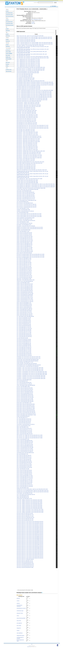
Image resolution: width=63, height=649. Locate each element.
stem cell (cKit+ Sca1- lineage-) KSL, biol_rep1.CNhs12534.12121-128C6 (29, 435)
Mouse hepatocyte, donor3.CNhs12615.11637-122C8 (26, 165)
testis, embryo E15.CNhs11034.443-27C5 (24, 456)
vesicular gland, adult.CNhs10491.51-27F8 (24, 498)
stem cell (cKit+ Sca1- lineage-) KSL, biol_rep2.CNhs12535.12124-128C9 (29, 436)
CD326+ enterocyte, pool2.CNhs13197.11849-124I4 (26, 41)
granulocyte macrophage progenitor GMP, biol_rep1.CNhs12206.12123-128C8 (30, 254)
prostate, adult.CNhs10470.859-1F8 (23, 416)
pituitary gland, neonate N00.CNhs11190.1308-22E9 (26, 412)
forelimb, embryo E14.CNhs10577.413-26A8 (24, 247)
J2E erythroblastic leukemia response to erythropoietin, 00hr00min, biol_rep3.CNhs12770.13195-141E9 (35, 84)
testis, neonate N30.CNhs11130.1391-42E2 (24, 467)
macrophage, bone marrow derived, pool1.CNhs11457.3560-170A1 (28, 356)
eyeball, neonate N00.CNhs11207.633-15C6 (24, 238)
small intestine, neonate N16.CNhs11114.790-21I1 (26, 424)
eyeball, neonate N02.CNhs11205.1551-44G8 (25, 240)
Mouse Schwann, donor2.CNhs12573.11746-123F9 (26, 160)
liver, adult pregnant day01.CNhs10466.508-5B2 (25, 316)
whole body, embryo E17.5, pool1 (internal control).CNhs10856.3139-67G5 (30, 537)
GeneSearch (36, 2)
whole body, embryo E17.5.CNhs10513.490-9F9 (25, 559)
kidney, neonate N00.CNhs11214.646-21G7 (24, 309)
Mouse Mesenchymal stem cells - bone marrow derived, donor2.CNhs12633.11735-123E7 (32, 126)
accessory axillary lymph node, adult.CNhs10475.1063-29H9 (27, 189)
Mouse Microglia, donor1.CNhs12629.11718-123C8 (26, 129)
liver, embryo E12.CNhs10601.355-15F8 (24, 317)
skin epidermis (19, 623)
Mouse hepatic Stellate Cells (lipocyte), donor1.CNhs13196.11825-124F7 (29, 163)
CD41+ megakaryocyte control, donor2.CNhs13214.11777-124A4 (28, 64)
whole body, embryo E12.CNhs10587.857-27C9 (25, 514)
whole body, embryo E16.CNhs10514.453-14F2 (25, 520)
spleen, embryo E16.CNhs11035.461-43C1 (24, 428)
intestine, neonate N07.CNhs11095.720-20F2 (25, 296)
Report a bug (29, 646)
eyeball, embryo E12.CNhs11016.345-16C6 (24, 232)
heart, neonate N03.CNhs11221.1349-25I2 (24, 270)
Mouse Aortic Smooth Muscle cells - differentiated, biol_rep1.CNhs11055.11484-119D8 (32, 98)
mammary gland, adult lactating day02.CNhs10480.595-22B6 (28, 359)
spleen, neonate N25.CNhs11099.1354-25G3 (25, 433)
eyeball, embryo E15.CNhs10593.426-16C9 (24, 235)
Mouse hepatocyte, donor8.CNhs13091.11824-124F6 (26, 168)
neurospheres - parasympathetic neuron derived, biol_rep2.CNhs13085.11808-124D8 (32, 373)
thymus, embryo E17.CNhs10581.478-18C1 (24, 474)
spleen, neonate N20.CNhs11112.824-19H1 (24, 432)
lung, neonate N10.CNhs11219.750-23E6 (24, 351)
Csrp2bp (33, 22)
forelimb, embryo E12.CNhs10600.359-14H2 (24, 244)
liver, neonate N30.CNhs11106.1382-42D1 (24, 336)
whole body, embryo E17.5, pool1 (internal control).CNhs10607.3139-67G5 (30, 528)
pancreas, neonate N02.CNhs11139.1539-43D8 (25, 397)
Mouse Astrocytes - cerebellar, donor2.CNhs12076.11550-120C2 (28, 103)
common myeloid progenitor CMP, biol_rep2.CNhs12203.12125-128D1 (29, 215)
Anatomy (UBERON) (9, 53)
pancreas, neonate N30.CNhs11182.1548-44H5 (25, 401)
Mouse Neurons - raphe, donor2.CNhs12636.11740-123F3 (27, 144)
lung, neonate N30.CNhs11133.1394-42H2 (24, 355)
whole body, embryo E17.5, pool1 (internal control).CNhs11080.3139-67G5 (30, 547)
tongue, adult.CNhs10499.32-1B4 (23, 487)
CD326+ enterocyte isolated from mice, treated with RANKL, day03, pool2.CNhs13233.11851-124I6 (34, 38)
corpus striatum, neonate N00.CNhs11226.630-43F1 (26, 220)
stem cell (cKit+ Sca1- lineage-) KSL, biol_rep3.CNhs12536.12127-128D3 (29, 437)
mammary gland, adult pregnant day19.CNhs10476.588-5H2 (27, 360)
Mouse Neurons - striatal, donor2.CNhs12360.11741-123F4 (27, 148)
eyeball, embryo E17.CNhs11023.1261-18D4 (25, 236)
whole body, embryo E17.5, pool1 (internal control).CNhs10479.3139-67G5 (30, 521)
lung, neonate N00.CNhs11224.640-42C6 (24, 347)
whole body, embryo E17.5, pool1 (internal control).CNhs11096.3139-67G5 (30, 548)
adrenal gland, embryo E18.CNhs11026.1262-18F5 (26, 196)
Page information (8, 71)
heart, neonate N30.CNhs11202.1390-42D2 (24, 277)
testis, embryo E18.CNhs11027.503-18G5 (24, 460)
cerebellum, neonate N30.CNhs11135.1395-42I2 (25, 211)
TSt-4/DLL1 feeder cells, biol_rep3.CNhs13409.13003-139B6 (27, 182)
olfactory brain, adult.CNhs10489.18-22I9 (24, 379)
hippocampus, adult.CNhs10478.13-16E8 (24, 278)
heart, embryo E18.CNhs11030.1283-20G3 (24, 267)
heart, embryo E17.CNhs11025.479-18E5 (24, 266)
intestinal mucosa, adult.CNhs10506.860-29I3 (25, 281)
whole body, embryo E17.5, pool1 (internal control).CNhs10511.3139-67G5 (30, 524)
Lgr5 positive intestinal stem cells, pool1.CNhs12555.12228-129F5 (28, 86)
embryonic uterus (20, 613)
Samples (7, 28)
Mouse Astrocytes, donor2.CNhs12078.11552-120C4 (26, 107)
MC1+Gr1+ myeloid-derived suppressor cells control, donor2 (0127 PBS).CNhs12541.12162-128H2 (34, 95)
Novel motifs (8, 55)
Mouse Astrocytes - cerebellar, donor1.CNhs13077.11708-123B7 (28, 102)
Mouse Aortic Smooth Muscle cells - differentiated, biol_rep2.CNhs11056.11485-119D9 (32, 99)
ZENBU (33, 23)
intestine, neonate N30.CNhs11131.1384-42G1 (25, 301)
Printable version (8, 69)
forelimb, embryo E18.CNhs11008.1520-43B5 (25, 251)
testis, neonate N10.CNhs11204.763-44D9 (24, 464)
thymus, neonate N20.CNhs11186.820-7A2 (24, 483)
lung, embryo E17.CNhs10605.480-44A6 (24, 344)
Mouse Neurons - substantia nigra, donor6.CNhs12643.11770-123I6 (29, 153)
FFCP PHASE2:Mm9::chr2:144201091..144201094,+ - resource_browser (14, 2)
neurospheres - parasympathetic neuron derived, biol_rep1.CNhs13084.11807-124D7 (32, 371)
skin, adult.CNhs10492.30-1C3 (22, 417)
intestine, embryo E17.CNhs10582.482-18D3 (25, 289)
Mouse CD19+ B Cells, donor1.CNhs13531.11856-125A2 (27, 110)
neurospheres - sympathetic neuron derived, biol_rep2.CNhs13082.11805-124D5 (31, 377)
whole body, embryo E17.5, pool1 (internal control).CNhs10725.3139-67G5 (30, 533)
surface (18, 630)
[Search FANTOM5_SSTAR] (45, 2)
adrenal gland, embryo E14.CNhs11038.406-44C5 (25, 192)
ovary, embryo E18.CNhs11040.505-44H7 (24, 382)
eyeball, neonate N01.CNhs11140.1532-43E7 (25, 239)
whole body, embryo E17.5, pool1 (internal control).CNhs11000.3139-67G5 (30, 540)
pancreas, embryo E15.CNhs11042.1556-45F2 (25, 389)
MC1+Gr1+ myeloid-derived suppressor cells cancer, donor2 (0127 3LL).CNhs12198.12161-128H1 (34, 91)
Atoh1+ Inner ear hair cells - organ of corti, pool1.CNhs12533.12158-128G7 (30, 35)
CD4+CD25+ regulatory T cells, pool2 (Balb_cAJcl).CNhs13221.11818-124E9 (30, 45)
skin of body (19, 625)
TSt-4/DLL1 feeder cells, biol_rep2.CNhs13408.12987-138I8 (27, 181)
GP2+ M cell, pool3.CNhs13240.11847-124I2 (24, 76)
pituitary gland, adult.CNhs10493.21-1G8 (24, 402)
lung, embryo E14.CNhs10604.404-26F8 (24, 340)
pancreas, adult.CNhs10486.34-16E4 (23, 386)
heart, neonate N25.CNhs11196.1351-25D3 (24, 275)
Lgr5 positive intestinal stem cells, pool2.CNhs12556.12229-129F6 (28, 87)
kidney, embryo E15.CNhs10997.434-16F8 (24, 304)
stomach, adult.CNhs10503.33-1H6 (23, 439)
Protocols (7, 64)
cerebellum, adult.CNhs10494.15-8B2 (23, 209)
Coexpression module (9, 14)
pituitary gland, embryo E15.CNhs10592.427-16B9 (26, 408)
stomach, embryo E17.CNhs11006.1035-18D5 (25, 444)
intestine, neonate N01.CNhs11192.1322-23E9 (25, 293)
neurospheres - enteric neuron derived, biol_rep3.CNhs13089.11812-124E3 (30, 370)
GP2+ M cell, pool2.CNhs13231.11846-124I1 (24, 75)
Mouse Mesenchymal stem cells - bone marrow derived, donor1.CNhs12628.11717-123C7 (32, 125)
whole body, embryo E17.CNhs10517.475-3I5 (25, 560)
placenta (18, 598)
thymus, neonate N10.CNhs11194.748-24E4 (24, 482)
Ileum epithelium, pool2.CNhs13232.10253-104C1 (25, 79)
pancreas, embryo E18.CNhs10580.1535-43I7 (25, 393)
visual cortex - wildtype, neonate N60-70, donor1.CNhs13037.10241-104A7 (30, 509)
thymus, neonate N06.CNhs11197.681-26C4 (24, 479)
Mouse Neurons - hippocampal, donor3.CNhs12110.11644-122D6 (28, 141)
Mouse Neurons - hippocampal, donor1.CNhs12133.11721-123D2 (28, 138)
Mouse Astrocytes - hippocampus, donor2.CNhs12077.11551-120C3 (29, 106)
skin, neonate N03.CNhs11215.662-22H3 (24, 420)
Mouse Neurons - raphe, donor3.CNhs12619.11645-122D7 (27, 145)
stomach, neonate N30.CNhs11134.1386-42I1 (25, 451)
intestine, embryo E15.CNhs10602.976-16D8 (25, 286)
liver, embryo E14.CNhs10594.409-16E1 (24, 320)
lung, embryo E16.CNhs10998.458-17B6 (24, 343)
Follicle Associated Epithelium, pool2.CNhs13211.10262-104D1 (28, 71)
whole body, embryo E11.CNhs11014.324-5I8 (25, 513)
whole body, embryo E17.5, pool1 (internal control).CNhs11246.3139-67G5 (30, 556)
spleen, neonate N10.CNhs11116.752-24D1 (24, 431)
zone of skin (19, 620)
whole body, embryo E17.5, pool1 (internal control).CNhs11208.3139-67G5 (30, 553)
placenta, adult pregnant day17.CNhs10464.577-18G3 (26, 414)
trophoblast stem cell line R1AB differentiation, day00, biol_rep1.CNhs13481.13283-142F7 (33, 490)
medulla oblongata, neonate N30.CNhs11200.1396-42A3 (27, 363)
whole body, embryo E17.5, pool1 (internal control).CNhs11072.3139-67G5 (30, 545)
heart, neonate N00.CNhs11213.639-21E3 (24, 269)
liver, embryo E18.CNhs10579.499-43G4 (24, 325)
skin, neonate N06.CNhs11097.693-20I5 (24, 421)
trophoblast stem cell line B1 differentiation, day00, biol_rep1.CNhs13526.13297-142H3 (32, 489)
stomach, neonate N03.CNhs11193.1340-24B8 (25, 447)
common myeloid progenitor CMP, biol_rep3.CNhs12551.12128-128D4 (29, 216)
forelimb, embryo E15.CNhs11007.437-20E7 (24, 248)
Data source (8, 62)
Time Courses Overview (9, 16)
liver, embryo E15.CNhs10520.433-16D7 (24, 321)
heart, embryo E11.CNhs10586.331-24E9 (24, 258)
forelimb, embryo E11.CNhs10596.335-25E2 (24, 243)
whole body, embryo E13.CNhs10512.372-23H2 (25, 516)
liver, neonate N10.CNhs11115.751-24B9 (24, 332)
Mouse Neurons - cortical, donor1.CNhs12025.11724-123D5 (27, 132)
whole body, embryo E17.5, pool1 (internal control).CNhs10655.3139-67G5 (30, 532)
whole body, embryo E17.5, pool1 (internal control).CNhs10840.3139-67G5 (30, 536)
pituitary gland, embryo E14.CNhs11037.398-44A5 (26, 406)
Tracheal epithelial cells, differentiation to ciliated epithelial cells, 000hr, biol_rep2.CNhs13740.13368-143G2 (36, 185)
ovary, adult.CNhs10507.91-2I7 (22, 381)
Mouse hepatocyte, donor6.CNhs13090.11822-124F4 (26, 167)
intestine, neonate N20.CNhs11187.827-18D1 (25, 298)
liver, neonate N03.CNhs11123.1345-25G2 (24, 328)
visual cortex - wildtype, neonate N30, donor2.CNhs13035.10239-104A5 (29, 506)
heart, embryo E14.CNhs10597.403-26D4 (24, 262)
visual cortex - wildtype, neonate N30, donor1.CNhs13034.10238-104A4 (29, 505)
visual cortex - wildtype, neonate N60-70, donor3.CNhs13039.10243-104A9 (30, 512)
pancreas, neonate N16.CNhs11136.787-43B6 (25, 398)
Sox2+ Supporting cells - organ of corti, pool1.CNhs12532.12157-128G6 (29, 178)
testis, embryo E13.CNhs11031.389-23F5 (24, 455)
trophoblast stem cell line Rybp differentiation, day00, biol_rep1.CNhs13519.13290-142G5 (33, 491)
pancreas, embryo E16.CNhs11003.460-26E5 (25, 390)
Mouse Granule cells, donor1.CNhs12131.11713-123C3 (26, 118)
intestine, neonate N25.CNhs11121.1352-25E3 (25, 300)
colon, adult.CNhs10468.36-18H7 (22, 212)
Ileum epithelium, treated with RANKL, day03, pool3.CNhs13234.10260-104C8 (30, 80)
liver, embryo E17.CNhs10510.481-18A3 (24, 324)
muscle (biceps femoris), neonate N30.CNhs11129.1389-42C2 (28, 366)
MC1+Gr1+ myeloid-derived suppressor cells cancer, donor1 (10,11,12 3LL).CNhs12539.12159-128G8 (35, 90)
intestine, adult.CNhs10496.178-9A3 (23, 282)
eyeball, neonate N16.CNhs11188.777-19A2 (24, 242)
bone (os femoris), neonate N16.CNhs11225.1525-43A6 (26, 205)
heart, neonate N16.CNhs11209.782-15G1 (24, 273)
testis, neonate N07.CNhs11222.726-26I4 (24, 463)
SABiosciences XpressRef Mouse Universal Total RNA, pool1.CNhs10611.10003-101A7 (32, 169)
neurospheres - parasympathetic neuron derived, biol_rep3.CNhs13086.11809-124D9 (32, 374)
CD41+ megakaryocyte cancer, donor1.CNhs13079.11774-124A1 (28, 59)
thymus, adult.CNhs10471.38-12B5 (23, 468)
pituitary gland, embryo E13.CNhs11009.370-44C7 (26, 405)
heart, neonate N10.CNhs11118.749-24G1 (24, 271)
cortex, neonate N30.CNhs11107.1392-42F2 (24, 223)
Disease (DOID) (8, 51)
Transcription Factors (9, 21)
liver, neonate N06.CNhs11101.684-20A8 (24, 329)
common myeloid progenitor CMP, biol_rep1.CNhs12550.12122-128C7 (29, 213)
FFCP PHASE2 (54, 6)
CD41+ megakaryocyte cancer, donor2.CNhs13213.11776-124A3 (28, 60)
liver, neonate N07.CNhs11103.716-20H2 (24, 331)
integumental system (20, 635)
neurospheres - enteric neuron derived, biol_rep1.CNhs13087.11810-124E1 (30, 367)
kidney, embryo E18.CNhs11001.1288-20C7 (24, 308)
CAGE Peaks (8, 30)
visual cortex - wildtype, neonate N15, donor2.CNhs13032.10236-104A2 (29, 501)
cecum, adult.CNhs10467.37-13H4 (23, 208)
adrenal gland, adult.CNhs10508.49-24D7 (24, 190)
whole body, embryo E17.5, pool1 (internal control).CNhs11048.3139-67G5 (30, 544)
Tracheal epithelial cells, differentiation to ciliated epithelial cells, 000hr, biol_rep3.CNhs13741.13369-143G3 (36, 186)
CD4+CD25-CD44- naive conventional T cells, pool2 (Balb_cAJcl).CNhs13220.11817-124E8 (33, 57)
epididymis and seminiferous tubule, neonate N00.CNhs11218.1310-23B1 (30, 227)
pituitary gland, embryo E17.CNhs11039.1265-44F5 (26, 410)
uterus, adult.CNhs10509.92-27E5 (23, 495)
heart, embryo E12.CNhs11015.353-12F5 (24, 259)
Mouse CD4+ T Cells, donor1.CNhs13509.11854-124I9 (26, 111)
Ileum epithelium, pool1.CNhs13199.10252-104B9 (25, 78)
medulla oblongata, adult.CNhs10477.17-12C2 (25, 362)
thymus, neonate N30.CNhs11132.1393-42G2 (25, 486)
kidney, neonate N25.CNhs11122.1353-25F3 (24, 313)
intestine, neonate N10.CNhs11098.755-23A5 (25, 297)
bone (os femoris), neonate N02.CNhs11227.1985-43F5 (26, 204)
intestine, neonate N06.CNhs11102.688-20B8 (25, 294)
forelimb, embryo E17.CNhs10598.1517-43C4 (25, 250)
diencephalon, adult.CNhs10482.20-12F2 (24, 224)
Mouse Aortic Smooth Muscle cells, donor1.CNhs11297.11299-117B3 (29, 101)
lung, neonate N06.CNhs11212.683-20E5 (24, 348)
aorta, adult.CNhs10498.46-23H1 (22, 201)
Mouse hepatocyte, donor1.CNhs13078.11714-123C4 (26, 164)
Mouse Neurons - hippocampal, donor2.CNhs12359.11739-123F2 (28, 140)
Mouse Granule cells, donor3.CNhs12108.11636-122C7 (26, 121)
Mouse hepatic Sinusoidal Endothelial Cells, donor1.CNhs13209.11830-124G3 (30, 161)
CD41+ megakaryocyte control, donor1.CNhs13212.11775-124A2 (28, 63)
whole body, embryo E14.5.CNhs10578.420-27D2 (25, 517)
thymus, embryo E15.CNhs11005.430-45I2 (24, 471)
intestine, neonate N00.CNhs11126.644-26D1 (25, 292)
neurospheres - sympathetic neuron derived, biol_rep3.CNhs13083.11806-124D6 (31, 378)
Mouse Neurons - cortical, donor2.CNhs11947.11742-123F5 (27, 133)
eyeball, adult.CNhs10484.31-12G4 (23, 231)
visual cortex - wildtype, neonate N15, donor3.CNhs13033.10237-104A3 (29, 502)
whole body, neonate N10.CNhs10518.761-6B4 (25, 567)
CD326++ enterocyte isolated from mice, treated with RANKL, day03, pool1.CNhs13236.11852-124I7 (35, 42)
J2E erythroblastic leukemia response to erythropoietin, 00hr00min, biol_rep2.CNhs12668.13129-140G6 (35, 83)
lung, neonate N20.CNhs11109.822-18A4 (24, 352)
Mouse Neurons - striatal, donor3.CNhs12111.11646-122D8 (27, 149)
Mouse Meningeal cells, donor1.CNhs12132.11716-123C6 (27, 122)
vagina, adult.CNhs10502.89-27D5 (23, 497)
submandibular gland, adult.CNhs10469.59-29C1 (25, 452)
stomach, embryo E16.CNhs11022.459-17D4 (25, 443)
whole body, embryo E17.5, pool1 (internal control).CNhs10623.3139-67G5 (30, 529)
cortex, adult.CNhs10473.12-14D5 (23, 221)
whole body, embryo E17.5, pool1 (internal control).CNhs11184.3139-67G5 (30, 552)
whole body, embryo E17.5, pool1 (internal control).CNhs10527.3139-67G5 (30, 525)
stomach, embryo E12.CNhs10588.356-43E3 (24, 440)
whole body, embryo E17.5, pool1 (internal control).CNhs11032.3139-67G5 (30, 543)
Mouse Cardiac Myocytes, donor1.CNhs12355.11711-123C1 (27, 114)
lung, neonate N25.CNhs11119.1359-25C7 (24, 354)
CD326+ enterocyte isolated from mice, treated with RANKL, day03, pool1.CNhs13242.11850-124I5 (34, 37)
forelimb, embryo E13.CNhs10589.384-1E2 (24, 246)
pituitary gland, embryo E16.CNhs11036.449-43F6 (26, 409)
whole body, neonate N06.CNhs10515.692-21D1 (25, 566)
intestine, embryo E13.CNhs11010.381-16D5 (25, 285)
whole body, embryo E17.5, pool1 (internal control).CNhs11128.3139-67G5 (30, 551)
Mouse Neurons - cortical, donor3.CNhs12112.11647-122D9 (27, 134)
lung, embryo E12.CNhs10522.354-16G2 (24, 339)
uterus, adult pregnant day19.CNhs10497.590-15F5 (26, 494)
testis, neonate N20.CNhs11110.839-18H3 (24, 466)
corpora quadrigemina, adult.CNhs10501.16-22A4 (25, 217)
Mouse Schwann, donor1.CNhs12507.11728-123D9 (26, 159)
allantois (18, 603)
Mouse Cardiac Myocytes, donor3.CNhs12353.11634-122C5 (27, 117)
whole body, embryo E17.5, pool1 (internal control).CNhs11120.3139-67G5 (30, 549)
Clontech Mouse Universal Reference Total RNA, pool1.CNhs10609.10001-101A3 (31, 67)
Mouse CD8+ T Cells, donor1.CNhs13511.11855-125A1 (26, 113)
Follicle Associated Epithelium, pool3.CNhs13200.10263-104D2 (28, 72)
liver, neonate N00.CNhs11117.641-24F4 (24, 327)
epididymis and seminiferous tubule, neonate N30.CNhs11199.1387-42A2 (30, 228)
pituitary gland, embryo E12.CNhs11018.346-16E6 (26, 404)
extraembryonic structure (21, 608)
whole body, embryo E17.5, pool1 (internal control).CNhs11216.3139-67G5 (30, 555)
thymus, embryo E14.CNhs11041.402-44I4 (24, 470)
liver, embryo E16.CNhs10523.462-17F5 (24, 323)
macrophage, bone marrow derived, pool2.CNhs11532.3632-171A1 (28, 358)
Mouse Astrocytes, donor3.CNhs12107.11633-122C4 (26, 109)
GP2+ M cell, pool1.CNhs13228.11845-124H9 (25, 74)
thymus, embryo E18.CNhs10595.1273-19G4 (25, 475)
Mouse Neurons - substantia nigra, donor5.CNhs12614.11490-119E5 (29, 152)
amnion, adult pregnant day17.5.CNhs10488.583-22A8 (26, 200)
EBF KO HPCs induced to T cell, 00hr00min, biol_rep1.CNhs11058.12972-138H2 (31, 68)
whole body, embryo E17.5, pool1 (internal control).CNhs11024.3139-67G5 (30, 541)
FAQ (31, 644)
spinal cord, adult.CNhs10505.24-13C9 (23, 425)
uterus (18, 615)
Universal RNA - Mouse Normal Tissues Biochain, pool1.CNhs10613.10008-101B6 (31, 188)
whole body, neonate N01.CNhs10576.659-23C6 (25, 564)
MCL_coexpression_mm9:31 (36, 19)
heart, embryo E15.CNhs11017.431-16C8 (24, 263)
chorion (18, 600)
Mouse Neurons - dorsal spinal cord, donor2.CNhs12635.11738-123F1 (29, 136)
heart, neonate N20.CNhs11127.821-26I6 (24, 274)
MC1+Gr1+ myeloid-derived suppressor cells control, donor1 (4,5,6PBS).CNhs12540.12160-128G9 (34, 94)
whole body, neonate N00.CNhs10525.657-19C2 (25, 563)
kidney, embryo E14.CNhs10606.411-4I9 (24, 302)
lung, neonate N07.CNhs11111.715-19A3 (24, 350)
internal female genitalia (21, 618)
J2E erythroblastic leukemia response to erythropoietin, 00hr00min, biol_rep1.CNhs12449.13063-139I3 (35, 82)
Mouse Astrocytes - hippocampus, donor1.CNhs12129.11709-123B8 (29, 105)
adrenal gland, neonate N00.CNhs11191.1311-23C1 (26, 197)
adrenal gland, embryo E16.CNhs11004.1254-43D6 (26, 193)
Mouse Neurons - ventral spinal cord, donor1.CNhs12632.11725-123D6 (29, 155)
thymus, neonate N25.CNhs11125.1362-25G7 (25, 485)
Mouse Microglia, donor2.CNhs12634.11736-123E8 (26, 130)
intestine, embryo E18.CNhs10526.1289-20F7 (25, 290)
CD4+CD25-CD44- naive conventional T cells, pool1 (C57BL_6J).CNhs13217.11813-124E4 (32, 56)
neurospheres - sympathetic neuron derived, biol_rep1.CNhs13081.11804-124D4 (31, 375)
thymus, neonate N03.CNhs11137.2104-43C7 (25, 478)
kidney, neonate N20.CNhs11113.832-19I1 (24, 312)
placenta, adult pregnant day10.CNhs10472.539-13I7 (26, 413)
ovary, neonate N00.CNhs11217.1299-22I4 (24, 383)
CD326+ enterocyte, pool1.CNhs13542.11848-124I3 (26, 39)
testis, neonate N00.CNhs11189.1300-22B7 (24, 462)
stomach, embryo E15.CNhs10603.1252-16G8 (25, 441)
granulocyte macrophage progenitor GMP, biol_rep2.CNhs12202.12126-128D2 (30, 255)
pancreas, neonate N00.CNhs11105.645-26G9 (25, 394)
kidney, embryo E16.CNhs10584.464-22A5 (24, 305)
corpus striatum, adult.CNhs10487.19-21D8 (24, 219)
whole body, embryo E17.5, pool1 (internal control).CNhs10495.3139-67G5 (30, 522)
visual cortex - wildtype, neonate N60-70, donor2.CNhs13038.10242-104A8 (30, 510)
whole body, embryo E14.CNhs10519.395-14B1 (25, 518)
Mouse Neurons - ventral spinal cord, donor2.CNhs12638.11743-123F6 (29, 156)
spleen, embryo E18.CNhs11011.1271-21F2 (24, 429)
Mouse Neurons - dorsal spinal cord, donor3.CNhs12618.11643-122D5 (29, 137)
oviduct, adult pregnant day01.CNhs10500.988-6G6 (26, 385)
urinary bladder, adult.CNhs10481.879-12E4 (24, 493)
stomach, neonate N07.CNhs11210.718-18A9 (25, 448)
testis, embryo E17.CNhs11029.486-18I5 (24, 459)
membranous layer (20, 610)
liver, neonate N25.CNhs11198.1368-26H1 (24, 335)
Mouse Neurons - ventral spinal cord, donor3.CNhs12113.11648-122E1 (29, 157)
